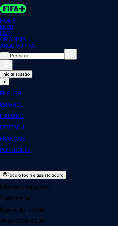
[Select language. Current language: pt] (4, 81)
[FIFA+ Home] (13, 9)
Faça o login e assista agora (33, 175)
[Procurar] (70, 54)
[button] (59, 198)
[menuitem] (59, 93)
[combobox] (36, 56)
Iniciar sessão (16, 74)
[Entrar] (6, 65)
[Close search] (4, 56)
